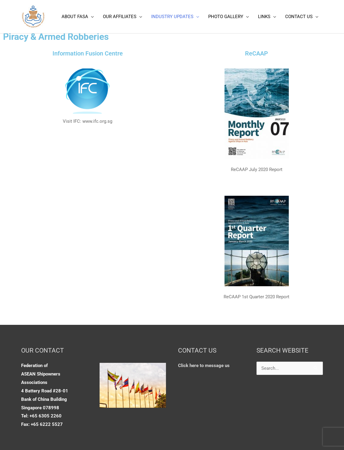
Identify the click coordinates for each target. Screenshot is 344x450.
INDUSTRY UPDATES (172, 16)
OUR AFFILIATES (119, 16)
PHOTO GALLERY (225, 16)
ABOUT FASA (75, 16)
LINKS (264, 16)
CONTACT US (299, 16)
